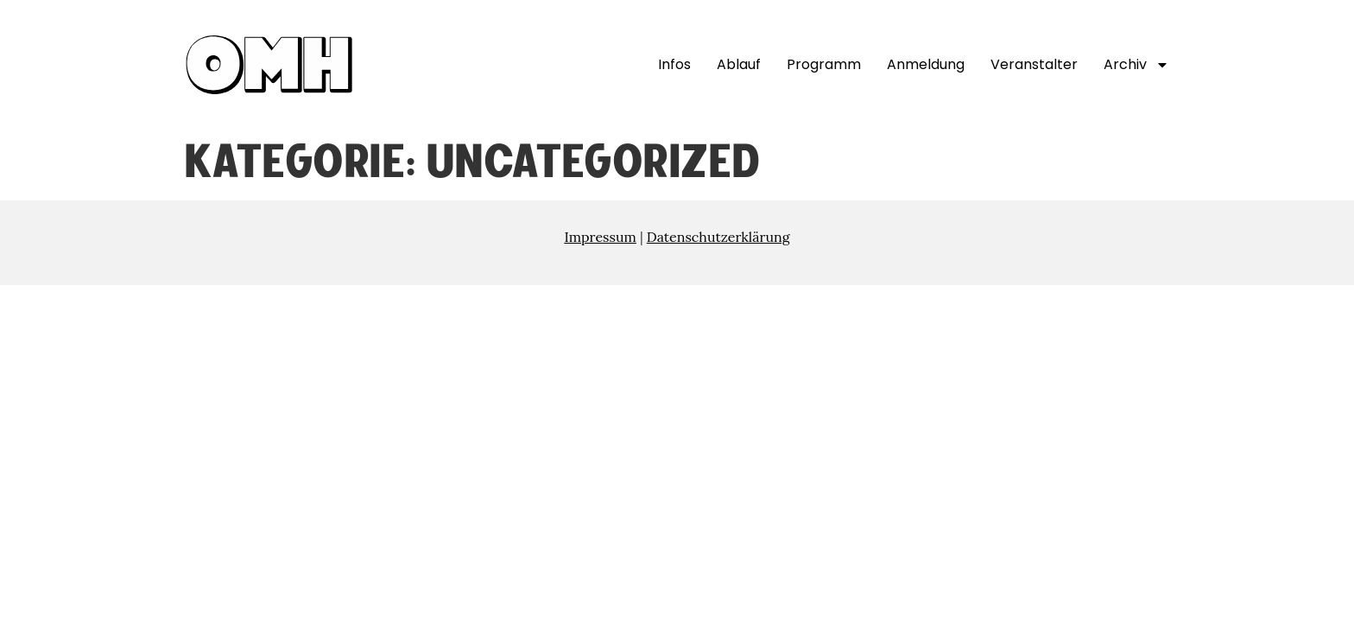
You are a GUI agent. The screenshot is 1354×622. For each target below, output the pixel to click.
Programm (824, 64)
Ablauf (739, 64)
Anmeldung (926, 64)
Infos (674, 64)
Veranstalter (1034, 64)
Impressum (600, 236)
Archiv (1136, 65)
